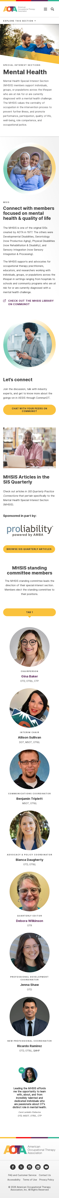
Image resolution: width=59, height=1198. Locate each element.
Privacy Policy (46, 1179)
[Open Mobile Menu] (45, 9)
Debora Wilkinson (29, 921)
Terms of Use (30, 1179)
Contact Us (45, 1175)
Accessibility (13, 1179)
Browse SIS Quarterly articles (29, 549)
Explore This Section (18, 21)
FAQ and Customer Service (22, 1175)
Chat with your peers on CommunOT (29, 409)
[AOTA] (19, 9)
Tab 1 (29, 612)
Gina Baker (29, 676)
